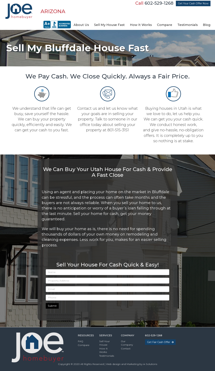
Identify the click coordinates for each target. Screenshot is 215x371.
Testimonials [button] (187, 25)
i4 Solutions (150, 364)
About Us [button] (81, 25)
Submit (52, 305)
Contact (125, 348)
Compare (83, 345)
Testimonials (106, 355)
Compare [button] (164, 25)
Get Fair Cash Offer (160, 342)
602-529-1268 (159, 3)
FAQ (80, 341)
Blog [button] (206, 25)
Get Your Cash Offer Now (193, 3)
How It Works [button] (141, 25)
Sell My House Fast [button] (109, 25)
